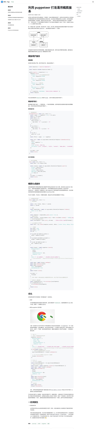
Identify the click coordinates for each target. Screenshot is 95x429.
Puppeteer (44, 423)
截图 (48, 423)
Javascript (34, 423)
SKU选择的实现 (11, 25)
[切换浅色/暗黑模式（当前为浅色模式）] (93, 2)
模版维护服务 (79, 7)
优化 (77, 14)
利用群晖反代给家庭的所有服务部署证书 (15, 17)
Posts (12, 2)
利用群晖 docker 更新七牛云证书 (14, 19)
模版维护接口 (80, 10)
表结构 (79, 9)
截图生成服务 (79, 12)
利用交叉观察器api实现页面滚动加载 (15, 12)
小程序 (39, 423)
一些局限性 (79, 16)
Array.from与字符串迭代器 (13, 30)
